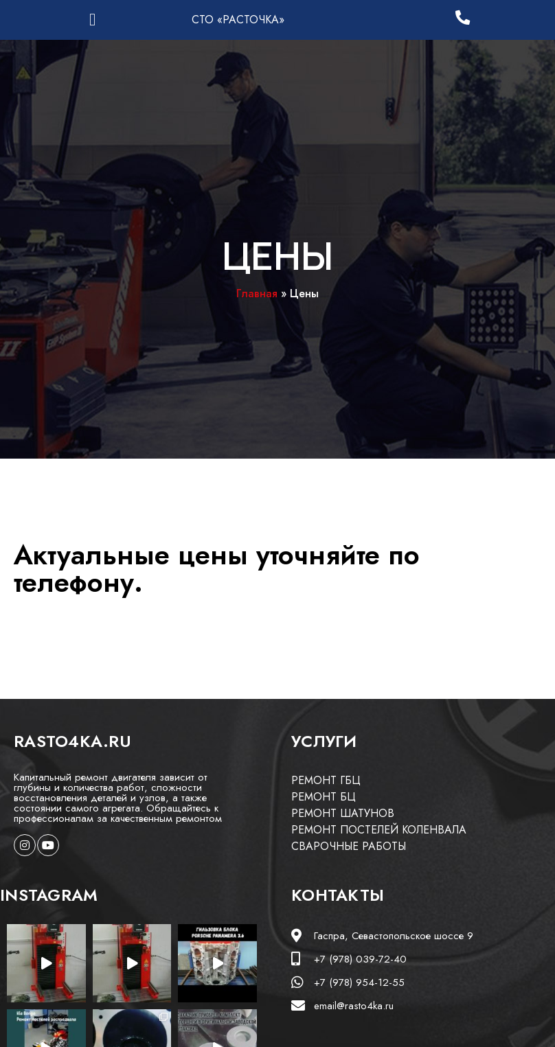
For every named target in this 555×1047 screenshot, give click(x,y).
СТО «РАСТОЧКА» (238, 19)
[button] (92, 20)
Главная (257, 293)
